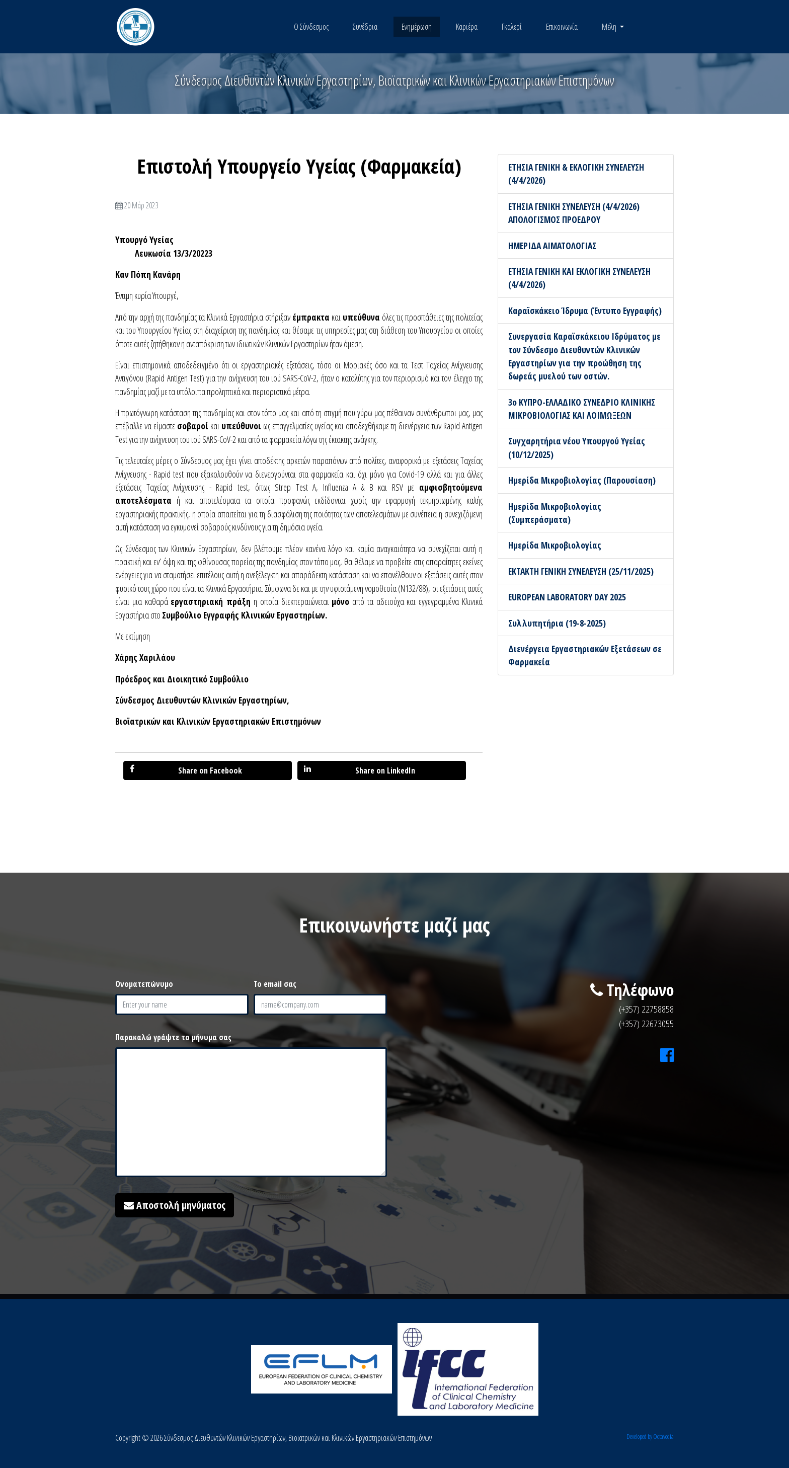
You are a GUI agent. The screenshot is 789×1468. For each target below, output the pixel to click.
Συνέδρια (365, 26)
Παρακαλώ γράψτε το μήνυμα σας (173, 1037)
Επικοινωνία (562, 26)
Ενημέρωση (417, 26)
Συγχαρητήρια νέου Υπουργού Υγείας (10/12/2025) (576, 447)
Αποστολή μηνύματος (174, 1205)
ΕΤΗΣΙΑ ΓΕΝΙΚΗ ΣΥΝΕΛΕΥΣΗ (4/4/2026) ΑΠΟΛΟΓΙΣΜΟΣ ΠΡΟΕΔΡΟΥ (574, 212)
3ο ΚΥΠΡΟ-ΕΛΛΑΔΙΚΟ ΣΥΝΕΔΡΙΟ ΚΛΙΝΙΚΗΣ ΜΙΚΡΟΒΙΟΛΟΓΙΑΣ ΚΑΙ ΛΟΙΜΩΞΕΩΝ (581, 408)
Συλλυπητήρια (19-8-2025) (557, 623)
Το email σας (275, 983)
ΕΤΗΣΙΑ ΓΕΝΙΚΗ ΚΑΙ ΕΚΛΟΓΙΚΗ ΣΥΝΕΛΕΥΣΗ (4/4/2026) (579, 277)
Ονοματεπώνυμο (144, 983)
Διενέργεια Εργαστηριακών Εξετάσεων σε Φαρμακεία (585, 655)
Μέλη (610, 26)
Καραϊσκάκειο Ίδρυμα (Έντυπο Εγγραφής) (585, 310)
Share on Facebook (186, 770)
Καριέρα (467, 26)
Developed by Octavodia (650, 1436)
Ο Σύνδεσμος (311, 26)
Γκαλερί (512, 26)
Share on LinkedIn (359, 770)
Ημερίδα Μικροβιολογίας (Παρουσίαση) (582, 480)
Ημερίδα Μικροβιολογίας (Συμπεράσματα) (554, 512)
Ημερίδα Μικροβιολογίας (554, 545)
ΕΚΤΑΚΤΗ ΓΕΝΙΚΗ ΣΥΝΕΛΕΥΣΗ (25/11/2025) (581, 571)
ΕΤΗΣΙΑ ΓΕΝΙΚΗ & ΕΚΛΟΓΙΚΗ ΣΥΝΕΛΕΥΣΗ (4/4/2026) (576, 173)
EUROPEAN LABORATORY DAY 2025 (567, 597)
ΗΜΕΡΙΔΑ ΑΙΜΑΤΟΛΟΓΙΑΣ (552, 246)
